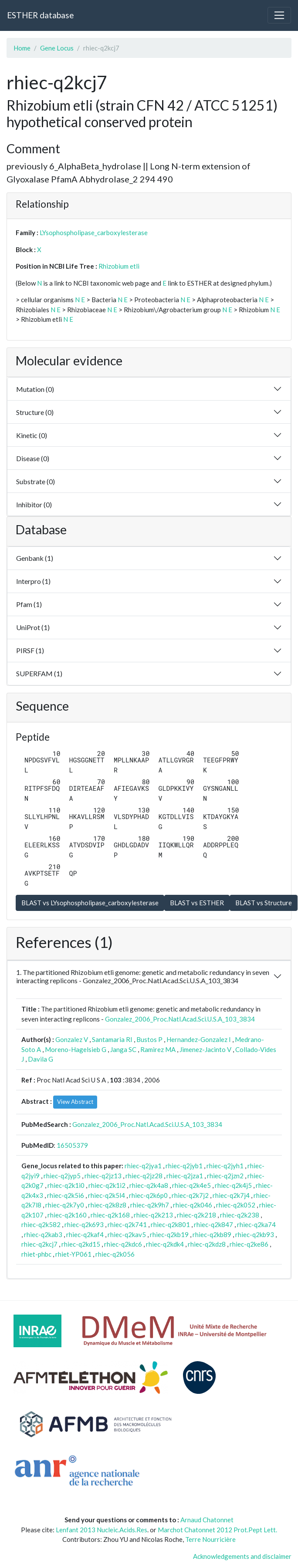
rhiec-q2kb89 (212, 1234)
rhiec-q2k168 (110, 1215)
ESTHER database (40, 15)
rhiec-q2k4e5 (191, 1185)
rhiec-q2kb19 (169, 1234)
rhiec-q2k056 (115, 1254)
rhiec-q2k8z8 (107, 1205)
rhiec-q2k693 (84, 1224)
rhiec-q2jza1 (184, 1176)
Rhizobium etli (118, 266)
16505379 (72, 1145)
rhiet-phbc (36, 1254)
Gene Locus (57, 48)
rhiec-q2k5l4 (106, 1195)
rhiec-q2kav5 (127, 1234)
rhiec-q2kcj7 (39, 1244)
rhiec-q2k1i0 (66, 1185)
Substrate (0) (35, 481)
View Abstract (75, 1101)
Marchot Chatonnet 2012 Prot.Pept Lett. (217, 1530)
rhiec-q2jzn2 (225, 1176)
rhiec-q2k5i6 (65, 1195)
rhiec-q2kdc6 (123, 1244)
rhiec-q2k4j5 (233, 1185)
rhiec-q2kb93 (254, 1234)
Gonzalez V (71, 1039)
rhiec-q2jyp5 (62, 1176)
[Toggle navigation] (279, 15)
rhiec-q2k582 (41, 1224)
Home (22, 48)
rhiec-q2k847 (213, 1224)
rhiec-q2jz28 (144, 1176)
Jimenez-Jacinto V (205, 1049)
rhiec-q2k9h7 (149, 1205)
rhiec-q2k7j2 (190, 1195)
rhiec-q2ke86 (249, 1244)
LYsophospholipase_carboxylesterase (94, 232)
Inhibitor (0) (34, 504)
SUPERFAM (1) (39, 673)
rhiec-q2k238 (239, 1215)
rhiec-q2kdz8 (207, 1244)
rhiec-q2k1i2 (106, 1185)
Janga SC (123, 1049)
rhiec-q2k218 (196, 1215)
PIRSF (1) (30, 650)
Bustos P (149, 1039)
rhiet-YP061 (73, 1254)
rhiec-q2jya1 (143, 1166)
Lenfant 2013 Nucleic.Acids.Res (101, 1530)
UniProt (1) (33, 627)
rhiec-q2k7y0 (64, 1205)
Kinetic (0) (31, 435)
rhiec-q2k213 (153, 1215)
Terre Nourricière (210, 1539)
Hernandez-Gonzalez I (198, 1039)
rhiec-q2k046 (192, 1205)
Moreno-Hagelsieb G (75, 1049)
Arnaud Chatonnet (207, 1520)
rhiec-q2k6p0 (148, 1195)
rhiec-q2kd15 (80, 1244)
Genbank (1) (34, 558)
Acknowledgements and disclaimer (242, 1556)
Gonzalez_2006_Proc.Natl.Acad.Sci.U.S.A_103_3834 (180, 1019)
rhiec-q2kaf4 (85, 1234)
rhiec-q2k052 (235, 1205)
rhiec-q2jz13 (103, 1176)
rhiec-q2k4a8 (148, 1185)
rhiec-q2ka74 (256, 1224)
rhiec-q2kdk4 (165, 1244)
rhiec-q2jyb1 (184, 1166)
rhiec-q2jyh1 (225, 1166)
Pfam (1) (29, 604)
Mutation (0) (35, 389)
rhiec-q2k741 (127, 1224)
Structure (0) (35, 412)
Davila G (40, 1059)
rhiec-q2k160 (67, 1215)
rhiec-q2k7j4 (231, 1195)
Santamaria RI (112, 1039)
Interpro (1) (33, 581)
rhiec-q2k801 (170, 1224)
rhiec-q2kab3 (43, 1234)
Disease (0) (32, 458)
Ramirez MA (158, 1049)
